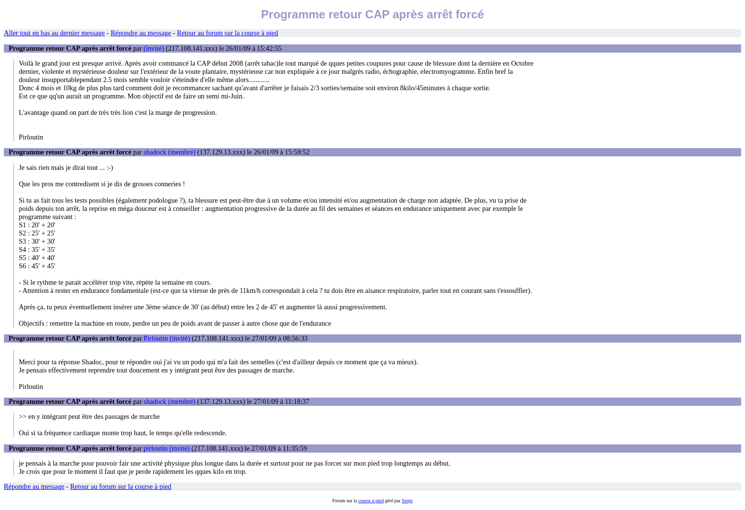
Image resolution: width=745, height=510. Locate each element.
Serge (407, 500)
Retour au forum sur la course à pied (227, 33)
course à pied (371, 500)
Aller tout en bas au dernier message (54, 33)
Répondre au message (140, 33)
